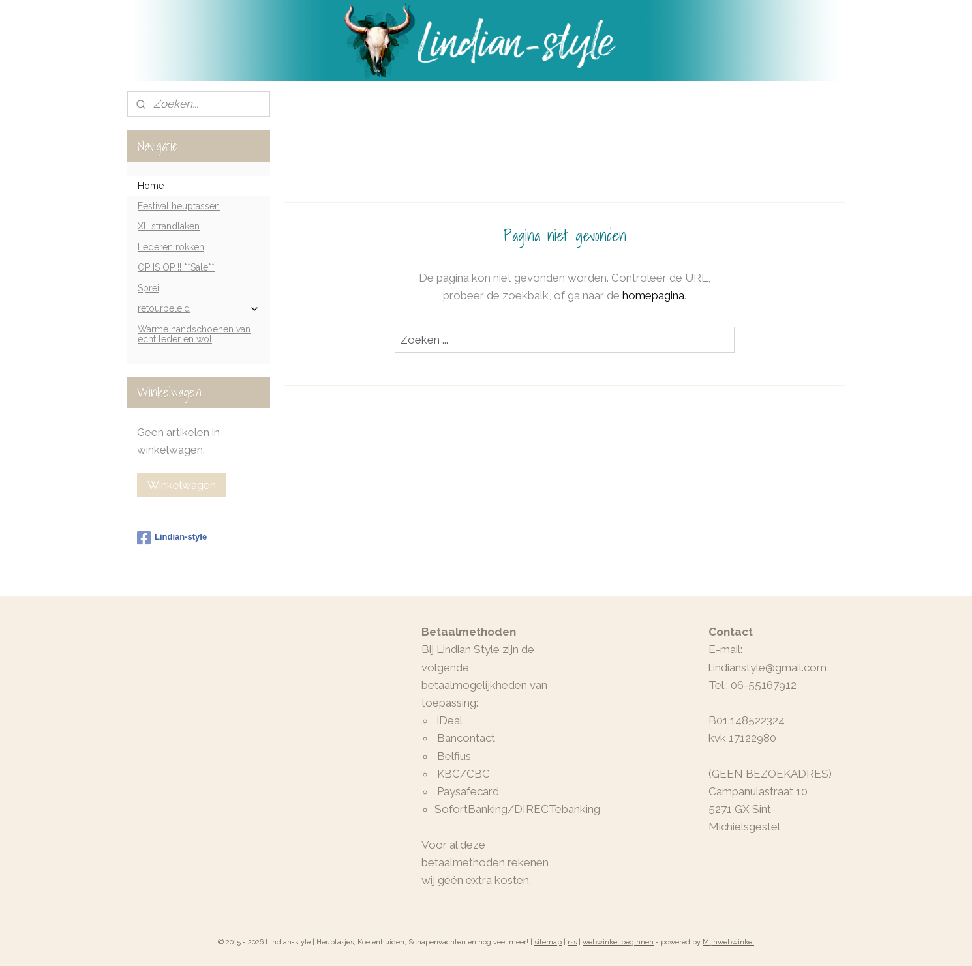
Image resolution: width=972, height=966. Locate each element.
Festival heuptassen (179, 206)
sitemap (548, 942)
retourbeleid (199, 308)
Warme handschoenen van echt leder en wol (194, 334)
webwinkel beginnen (618, 942)
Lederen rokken (171, 247)
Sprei (148, 288)
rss (572, 942)
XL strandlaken (169, 226)
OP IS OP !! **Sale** (176, 267)
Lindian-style (172, 538)
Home (151, 186)
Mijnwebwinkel (728, 942)
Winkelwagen (181, 484)
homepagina (653, 295)
